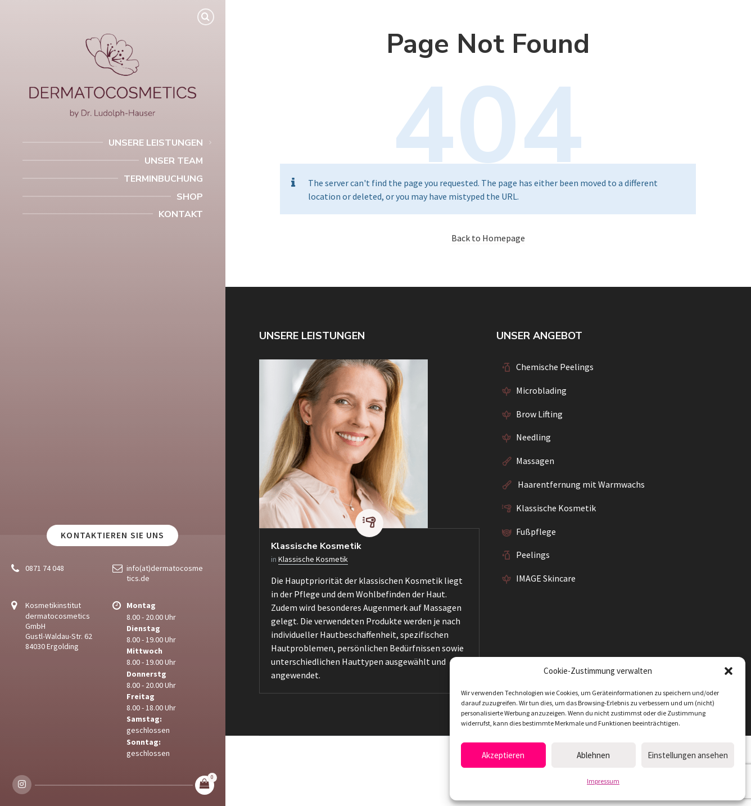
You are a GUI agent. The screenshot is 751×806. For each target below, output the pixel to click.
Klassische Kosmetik (316, 546)
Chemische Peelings (555, 366)
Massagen (535, 460)
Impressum (603, 781)
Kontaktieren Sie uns (112, 535)
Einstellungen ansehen (688, 755)
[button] (728, 671)
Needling (533, 437)
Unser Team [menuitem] (173, 161)
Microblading (541, 390)
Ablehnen (593, 755)
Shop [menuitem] (190, 197)
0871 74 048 (44, 568)
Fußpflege (536, 531)
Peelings (533, 554)
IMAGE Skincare (546, 578)
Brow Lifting (539, 414)
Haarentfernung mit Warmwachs (580, 484)
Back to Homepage (488, 238)
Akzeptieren (503, 755)
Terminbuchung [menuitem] (163, 179)
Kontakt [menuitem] (181, 214)
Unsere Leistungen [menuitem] (155, 143)
